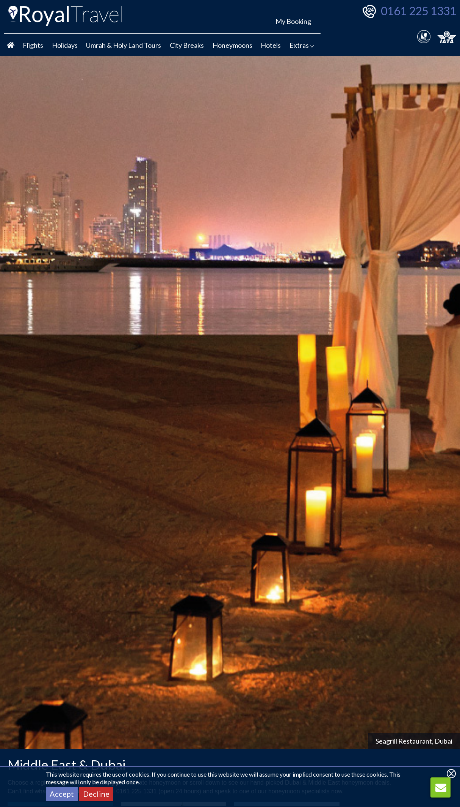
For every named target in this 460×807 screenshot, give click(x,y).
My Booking (293, 21)
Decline (96, 793)
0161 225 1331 (418, 10)
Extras (301, 45)
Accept (62, 793)
